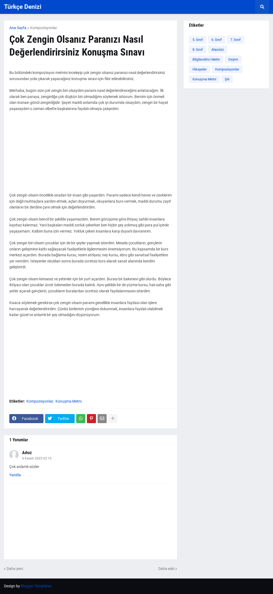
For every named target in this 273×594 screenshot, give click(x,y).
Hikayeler (199, 69)
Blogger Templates (36, 586)
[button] (262, 7)
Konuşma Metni (68, 401)
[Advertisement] (90, 154)
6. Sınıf (216, 40)
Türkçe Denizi (22, 6)
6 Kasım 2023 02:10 (36, 458)
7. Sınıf (235, 40)
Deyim (233, 59)
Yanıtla (15, 475)
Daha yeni (15, 569)
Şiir (227, 79)
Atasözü (217, 50)
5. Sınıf (197, 40)
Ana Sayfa (17, 28)
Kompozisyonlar (43, 28)
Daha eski (166, 569)
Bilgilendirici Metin (206, 59)
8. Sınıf (197, 50)
